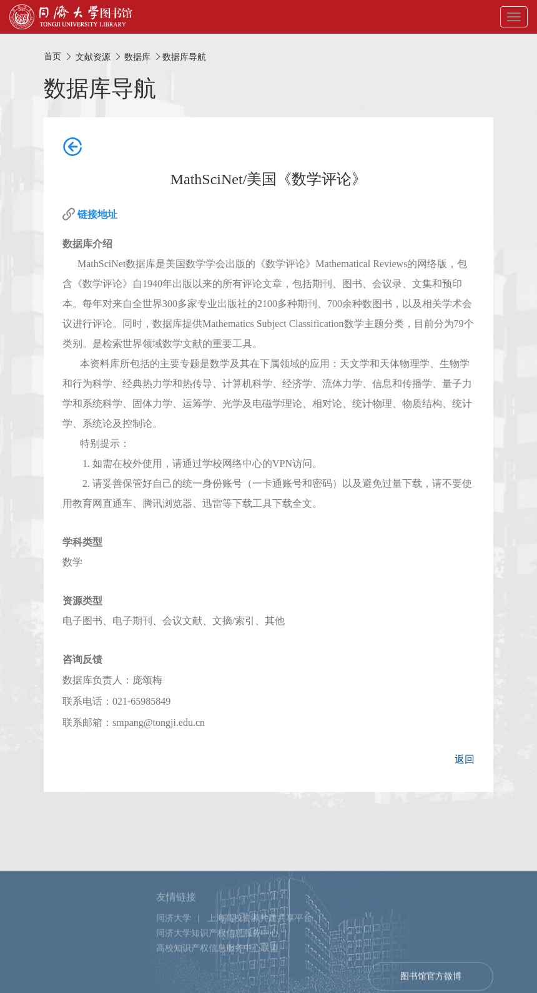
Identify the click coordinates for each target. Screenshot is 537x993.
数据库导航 (184, 56)
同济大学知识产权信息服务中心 (217, 954)
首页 (52, 56)
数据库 (137, 56)
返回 (465, 759)
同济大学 (173, 939)
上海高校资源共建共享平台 (259, 939)
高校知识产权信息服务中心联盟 (217, 969)
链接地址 (97, 214)
